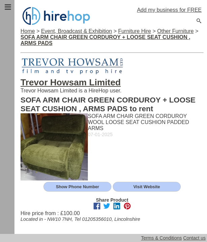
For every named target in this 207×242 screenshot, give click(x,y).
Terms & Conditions (161, 238)
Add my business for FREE (169, 10)
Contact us (194, 238)
